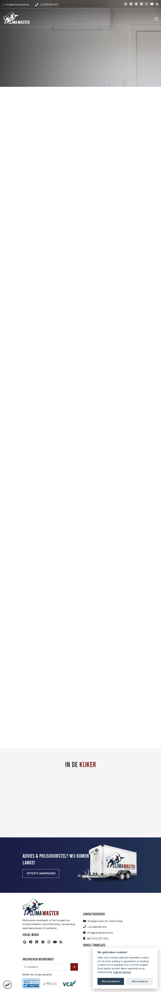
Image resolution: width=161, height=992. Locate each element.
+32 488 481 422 (97, 926)
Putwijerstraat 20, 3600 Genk (105, 921)
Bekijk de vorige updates (37, 974)
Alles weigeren (140, 981)
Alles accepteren (111, 981)
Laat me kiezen (122, 972)
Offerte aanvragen (41, 873)
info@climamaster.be (100, 932)
